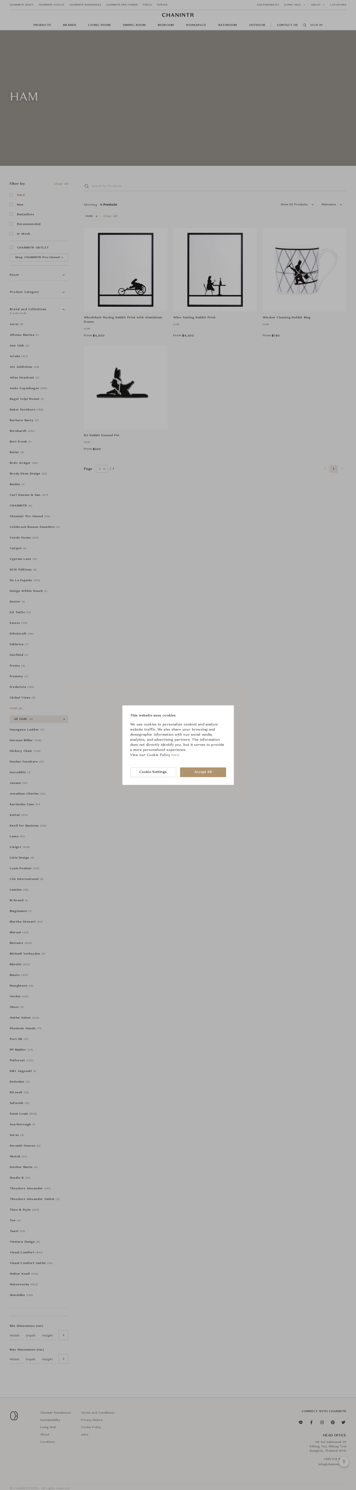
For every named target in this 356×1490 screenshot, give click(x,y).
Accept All (203, 772)
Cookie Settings (153, 772)
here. (175, 755)
